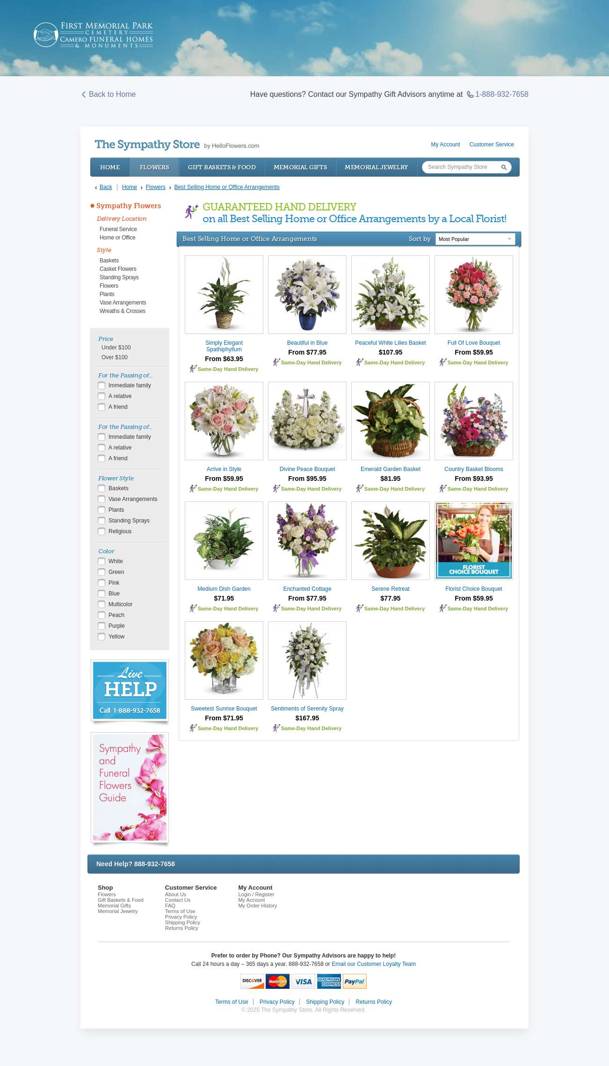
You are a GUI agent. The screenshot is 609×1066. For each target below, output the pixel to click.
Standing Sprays (119, 277)
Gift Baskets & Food (221, 167)
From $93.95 (474, 478)
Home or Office (117, 237)
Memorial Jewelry (376, 167)
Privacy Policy (181, 917)
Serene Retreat (390, 589)
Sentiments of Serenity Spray (307, 708)
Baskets (109, 260)
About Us (175, 894)
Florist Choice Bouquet (473, 589)
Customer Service (492, 144)
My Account (445, 144)
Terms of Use (180, 911)
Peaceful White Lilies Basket (390, 343)
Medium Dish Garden (223, 589)
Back (106, 187)
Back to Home (108, 94)
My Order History (257, 905)
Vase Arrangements (123, 302)
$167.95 (307, 718)
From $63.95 (224, 359)
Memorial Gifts (300, 167)
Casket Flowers (118, 269)
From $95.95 (307, 478)
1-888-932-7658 (498, 94)
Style (104, 250)
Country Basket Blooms (473, 469)
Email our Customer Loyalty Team (374, 964)
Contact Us (177, 900)
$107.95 (391, 352)
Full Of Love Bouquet (474, 343)
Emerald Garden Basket (390, 469)
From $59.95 (474, 352)
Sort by (420, 238)
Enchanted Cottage (307, 589)
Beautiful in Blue (307, 343)
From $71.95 (224, 718)
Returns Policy (181, 928)
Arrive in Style (224, 469)
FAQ (170, 905)
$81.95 (391, 478)
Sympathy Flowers (128, 206)
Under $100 (116, 347)
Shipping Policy (182, 922)
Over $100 (115, 357)
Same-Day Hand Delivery (228, 369)
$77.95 (391, 598)
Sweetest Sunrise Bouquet (224, 708)
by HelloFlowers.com (177, 145)
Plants (107, 294)
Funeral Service (118, 229)
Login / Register (256, 894)
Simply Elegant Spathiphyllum (224, 346)
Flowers (154, 167)
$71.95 (224, 598)
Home (110, 167)
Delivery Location (122, 218)
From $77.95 (307, 352)
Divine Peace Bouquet (307, 469)
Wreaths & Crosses (122, 311)
